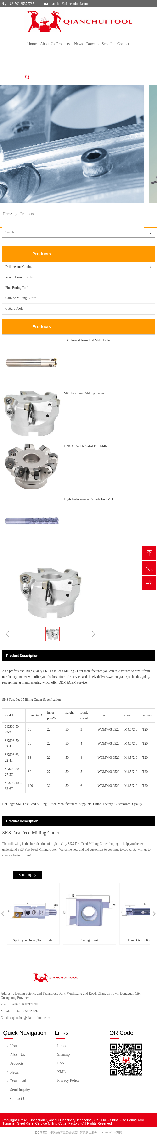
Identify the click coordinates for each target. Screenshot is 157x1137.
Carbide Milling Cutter (20, 298)
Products (27, 214)
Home (7, 214)
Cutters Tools (78, 308)
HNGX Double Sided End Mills (85, 446)
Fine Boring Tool (16, 288)
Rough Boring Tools (19, 277)
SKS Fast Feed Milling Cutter (84, 393)
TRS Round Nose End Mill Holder (87, 340)
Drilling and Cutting (78, 267)
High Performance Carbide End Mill (88, 499)
